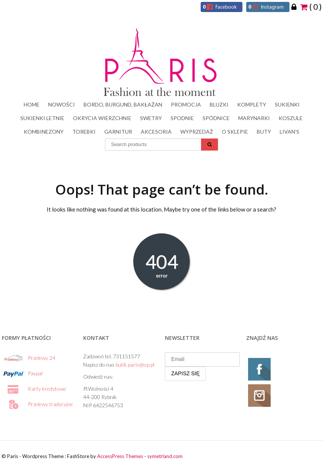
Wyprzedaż (196, 131)
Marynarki (254, 118)
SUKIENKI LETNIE (42, 118)
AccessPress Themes (120, 456)
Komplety (251, 104)
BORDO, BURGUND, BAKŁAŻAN (123, 104)
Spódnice (216, 118)
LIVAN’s (289, 131)
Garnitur (118, 131)
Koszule (291, 118)
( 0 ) (310, 6)
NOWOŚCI (61, 104)
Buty (264, 131)
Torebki (84, 131)
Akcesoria (156, 131)
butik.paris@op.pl (135, 364)
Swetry (151, 118)
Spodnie (182, 118)
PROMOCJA (186, 104)
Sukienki (287, 104)
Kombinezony (44, 131)
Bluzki (219, 104)
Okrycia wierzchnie (102, 118)
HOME (32, 104)
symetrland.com (165, 456)
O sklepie (235, 131)
